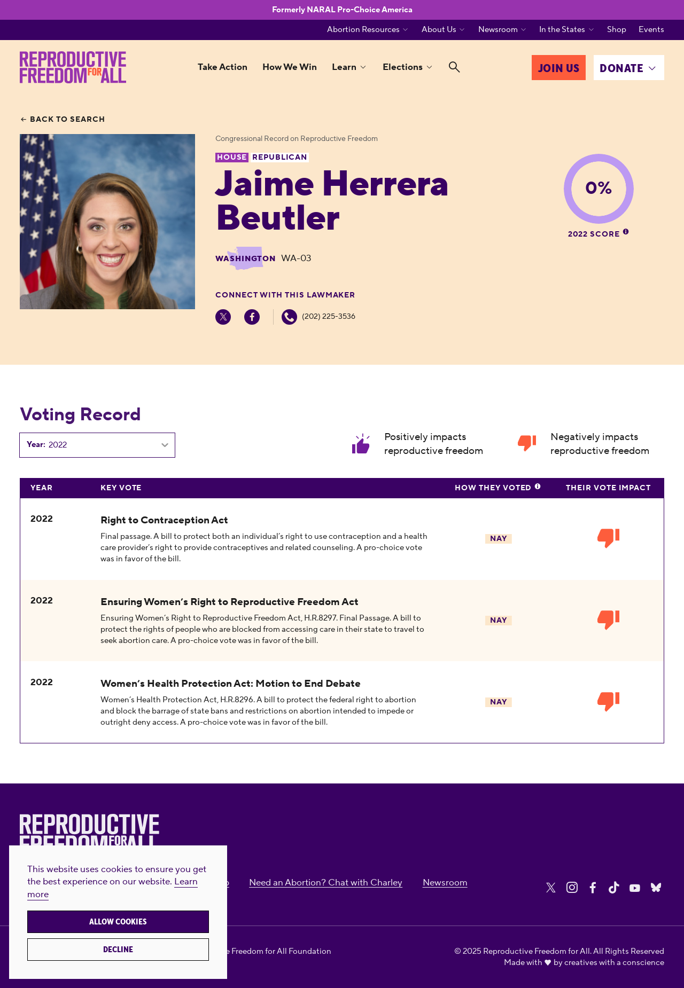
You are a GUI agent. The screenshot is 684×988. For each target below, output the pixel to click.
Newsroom (498, 30)
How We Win (289, 67)
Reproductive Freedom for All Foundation (255, 951)
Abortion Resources (363, 30)
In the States (562, 30)
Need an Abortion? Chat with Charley (325, 883)
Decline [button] (118, 949)
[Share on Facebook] (593, 888)
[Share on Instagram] (572, 888)
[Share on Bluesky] (656, 888)
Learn (344, 67)
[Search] (454, 67)
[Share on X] (551, 888)
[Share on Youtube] (635, 888)
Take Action (222, 67)
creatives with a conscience (614, 963)
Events (651, 30)
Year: (36, 445)
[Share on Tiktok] (614, 888)
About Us (439, 30)
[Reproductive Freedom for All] (73, 67)
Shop (616, 30)
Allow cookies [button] (118, 921)
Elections (403, 67)
